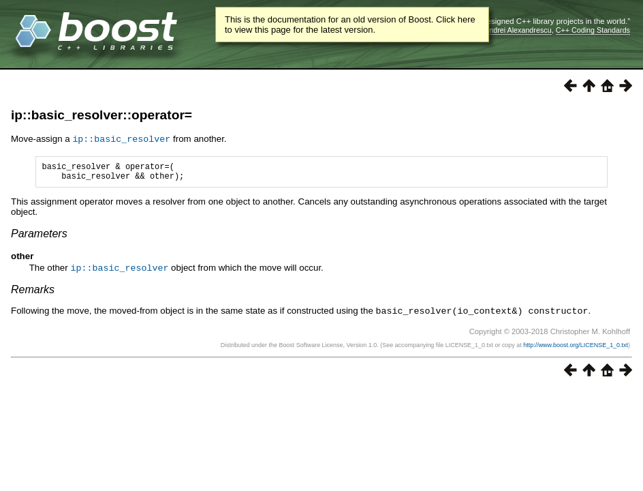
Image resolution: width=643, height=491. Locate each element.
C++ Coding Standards (593, 30)
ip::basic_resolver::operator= (101, 115)
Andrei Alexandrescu (518, 30)
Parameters (39, 237)
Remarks (32, 292)
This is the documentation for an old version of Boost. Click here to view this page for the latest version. (350, 24)
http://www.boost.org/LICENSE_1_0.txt (575, 347)
